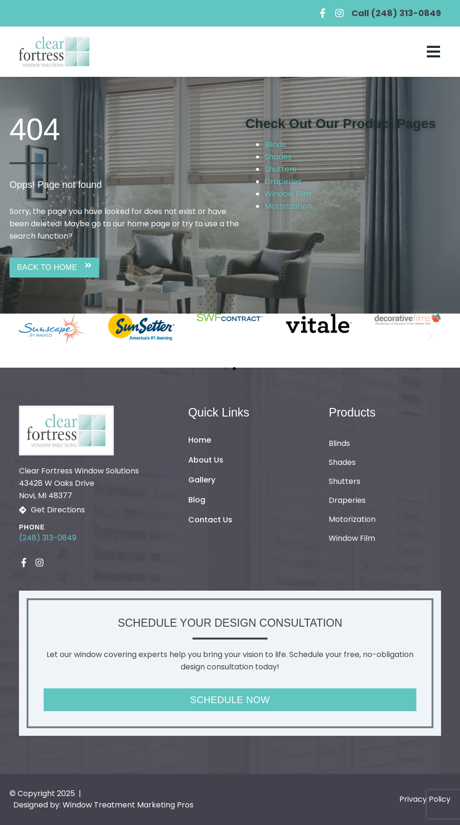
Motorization (288, 206)
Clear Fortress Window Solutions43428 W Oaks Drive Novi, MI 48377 (79, 483)
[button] (54, 268)
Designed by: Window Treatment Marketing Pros (103, 804)
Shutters (280, 169)
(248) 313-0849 (47, 537)
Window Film (288, 193)
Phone (32, 527)
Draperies (283, 181)
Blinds (275, 144)
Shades (278, 156)
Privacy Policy (425, 799)
